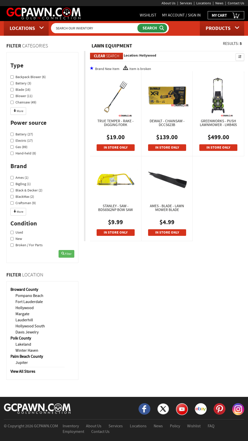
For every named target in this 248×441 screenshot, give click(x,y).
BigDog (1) (20, 184)
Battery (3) (20, 83)
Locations (203, 3)
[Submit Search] (152, 28)
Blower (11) (21, 96)
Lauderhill (24, 320)
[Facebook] (144, 408)
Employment (73, 431)
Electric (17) (21, 140)
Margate (22, 313)
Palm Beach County (26, 356)
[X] (163, 408)
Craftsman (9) (23, 203)
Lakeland (23, 344)
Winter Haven (26, 350)
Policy (175, 426)
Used (16, 232)
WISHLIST (148, 15)
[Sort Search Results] (240, 57)
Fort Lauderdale (29, 301)
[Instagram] (238, 408)
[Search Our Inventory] (94, 28)
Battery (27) (21, 134)
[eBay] (201, 408)
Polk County (20, 338)
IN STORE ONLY (116, 147)
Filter (66, 254)
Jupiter (21, 362)
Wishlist (194, 426)
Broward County (24, 289)
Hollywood (24, 307)
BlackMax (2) (22, 196)
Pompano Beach (29, 295)
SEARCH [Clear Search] (106, 56)
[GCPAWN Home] (37, 408)
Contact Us (236, 3)
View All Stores (22, 371)
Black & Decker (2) (26, 190)
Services (186, 3)
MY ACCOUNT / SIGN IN (181, 15)
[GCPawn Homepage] (43, 13)
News (219, 3)
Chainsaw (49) (23, 102)
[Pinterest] (219, 408)
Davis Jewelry (27, 332)
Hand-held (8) (23, 153)
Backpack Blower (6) (28, 77)
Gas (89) (18, 147)
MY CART (226, 15)
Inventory (71, 426)
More (18, 111)
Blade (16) (20, 89)
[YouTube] (182, 408)
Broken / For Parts (26, 245)
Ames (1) (19, 177)
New (16, 238)
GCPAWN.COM (46, 426)
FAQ (211, 426)
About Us (168, 3)
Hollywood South (30, 326)
